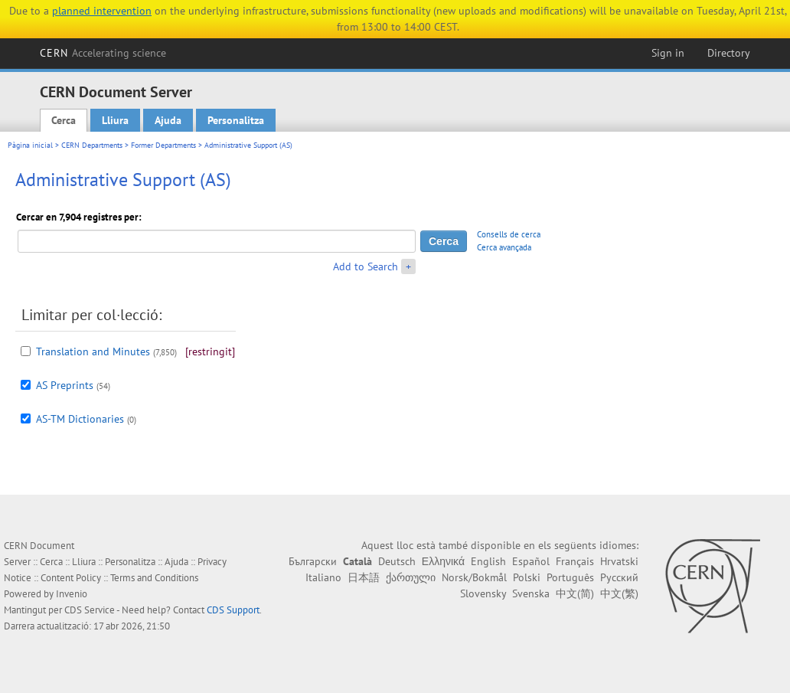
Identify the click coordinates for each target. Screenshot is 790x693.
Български (313, 561)
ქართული (411, 577)
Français (575, 561)
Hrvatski (619, 561)
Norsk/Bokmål (474, 577)
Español (531, 561)
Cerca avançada (504, 247)
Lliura (115, 120)
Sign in (667, 53)
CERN (103, 53)
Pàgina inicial (30, 145)
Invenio (71, 593)
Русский (619, 577)
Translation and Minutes (93, 351)
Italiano (323, 577)
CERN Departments (91, 145)
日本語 (364, 577)
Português (570, 577)
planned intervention (102, 11)
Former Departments (163, 145)
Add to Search (365, 266)
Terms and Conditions (154, 577)
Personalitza (235, 120)
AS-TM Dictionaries (80, 419)
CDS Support (233, 609)
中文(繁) (619, 593)
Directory (728, 53)
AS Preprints (64, 385)
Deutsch (397, 561)
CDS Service (89, 609)
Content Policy (71, 577)
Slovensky (483, 593)
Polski (526, 577)
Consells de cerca (508, 234)
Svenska (531, 593)
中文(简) (575, 593)
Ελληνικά (443, 561)
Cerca (63, 120)
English (488, 561)
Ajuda (168, 120)
